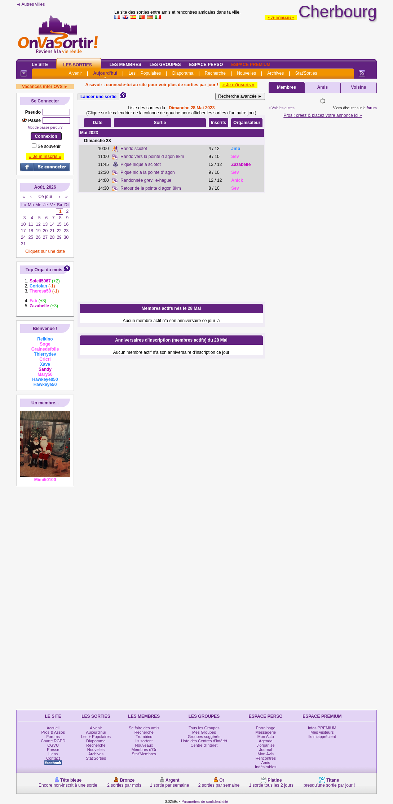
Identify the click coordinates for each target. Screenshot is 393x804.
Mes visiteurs (322, 732)
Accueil (53, 728)
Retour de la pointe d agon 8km (150, 188)
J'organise (266, 745)
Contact (53, 758)
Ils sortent (144, 741)
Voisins (358, 87)
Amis (322, 87)
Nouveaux (144, 745)
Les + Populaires (145, 73)
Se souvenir (48, 146)
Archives (275, 73)
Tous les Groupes (204, 728)
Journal (265, 749)
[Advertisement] (171, 247)
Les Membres (125, 64)
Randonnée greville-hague (145, 180)
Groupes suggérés (204, 736)
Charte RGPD (53, 741)
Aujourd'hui (105, 73)
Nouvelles (246, 73)
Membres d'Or (144, 749)
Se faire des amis (144, 728)
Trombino (144, 736)
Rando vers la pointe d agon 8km (152, 156)
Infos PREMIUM (322, 728)
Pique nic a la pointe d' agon (147, 172)
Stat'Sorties (306, 73)
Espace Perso (206, 64)
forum (372, 108)
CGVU (53, 745)
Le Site (40, 64)
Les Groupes (165, 64)
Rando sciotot (133, 148)
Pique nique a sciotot (140, 164)
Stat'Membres (144, 754)
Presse (53, 749)
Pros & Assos (53, 732)
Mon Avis (266, 754)
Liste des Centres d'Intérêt (204, 741)
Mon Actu (265, 736)
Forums (53, 736)
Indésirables (265, 767)
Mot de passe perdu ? (45, 127)
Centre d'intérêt (204, 745)
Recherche (215, 73)
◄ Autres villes (30, 4)
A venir (75, 73)
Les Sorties (77, 64)
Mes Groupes (204, 732)
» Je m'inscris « (281, 17)
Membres (286, 87)
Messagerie (265, 732)
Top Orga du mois (44, 269)
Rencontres (266, 758)
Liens (53, 754)
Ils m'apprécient (322, 736)
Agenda (266, 741)
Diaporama (183, 73)
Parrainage (265, 728)
